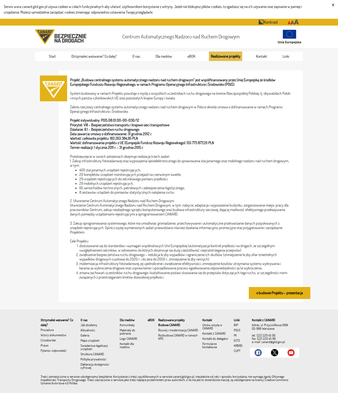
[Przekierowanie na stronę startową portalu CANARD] (61, 36)
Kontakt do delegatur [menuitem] (215, 339)
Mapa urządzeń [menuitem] (90, 341)
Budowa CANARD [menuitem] (169, 325)
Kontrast (268, 22)
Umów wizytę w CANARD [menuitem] (212, 326)
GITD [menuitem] (237, 341)
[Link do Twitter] (274, 352)
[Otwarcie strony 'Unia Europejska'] (288, 36)
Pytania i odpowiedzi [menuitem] (53, 351)
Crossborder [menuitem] (48, 340)
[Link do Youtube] (291, 352)
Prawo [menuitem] (45, 346)
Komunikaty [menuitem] (127, 325)
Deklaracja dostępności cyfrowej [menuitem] (95, 366)
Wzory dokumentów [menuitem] (53, 335)
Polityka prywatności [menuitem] (93, 359)
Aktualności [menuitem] (88, 330)
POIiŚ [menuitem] (237, 330)
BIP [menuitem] (236, 325)
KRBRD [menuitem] (238, 346)
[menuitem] (52, 56)
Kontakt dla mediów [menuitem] (127, 345)
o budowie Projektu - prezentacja (279, 293)
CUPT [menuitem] (237, 351)
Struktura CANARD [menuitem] (92, 354)
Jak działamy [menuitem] (89, 325)
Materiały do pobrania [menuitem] (127, 332)
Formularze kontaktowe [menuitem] (209, 345)
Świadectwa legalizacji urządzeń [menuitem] (94, 347)
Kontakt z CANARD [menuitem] (214, 334)
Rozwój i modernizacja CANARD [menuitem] (178, 330)
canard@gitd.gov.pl (273, 342)
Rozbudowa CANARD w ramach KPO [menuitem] (178, 337)
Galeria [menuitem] (85, 335)
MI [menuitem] (235, 335)
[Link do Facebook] (258, 352)
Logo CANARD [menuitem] (128, 339)
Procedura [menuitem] (47, 330)
